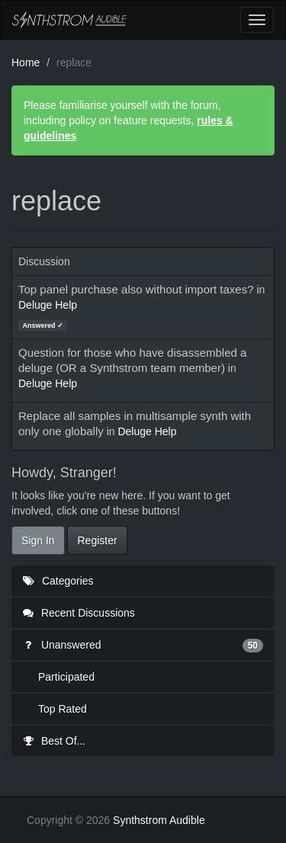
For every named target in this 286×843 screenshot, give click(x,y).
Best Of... (54, 741)
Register (97, 540)
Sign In (38, 540)
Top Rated (62, 709)
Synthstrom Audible (69, 20)
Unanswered (143, 644)
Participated (66, 677)
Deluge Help (47, 305)
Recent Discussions (79, 613)
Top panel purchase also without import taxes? (136, 289)
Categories (58, 581)
